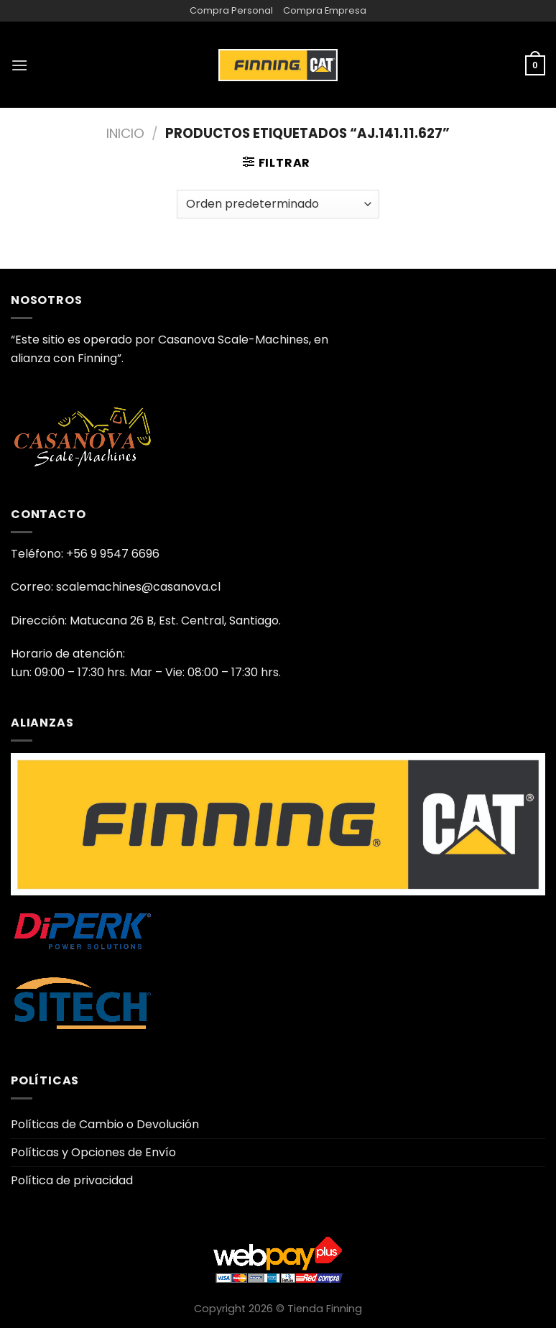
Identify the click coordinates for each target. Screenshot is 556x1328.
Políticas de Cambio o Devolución (105, 1124)
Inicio (125, 133)
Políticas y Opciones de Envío (93, 1152)
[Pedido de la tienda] (278, 204)
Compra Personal (231, 10)
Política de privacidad (72, 1180)
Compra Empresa (324, 10)
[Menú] (19, 65)
